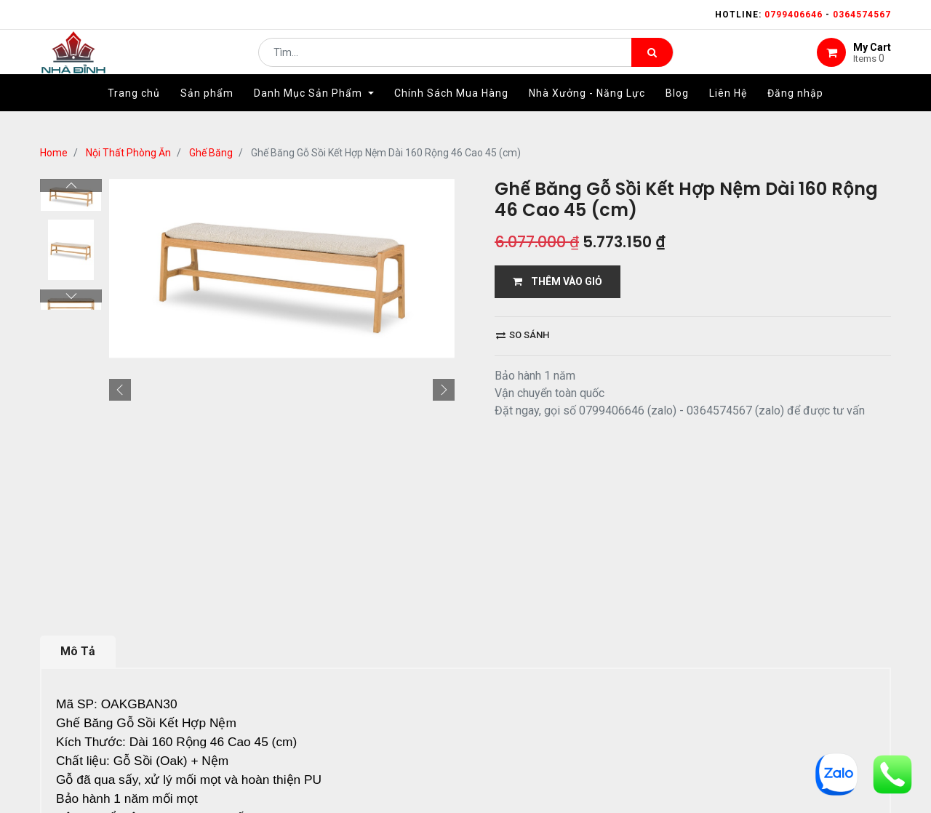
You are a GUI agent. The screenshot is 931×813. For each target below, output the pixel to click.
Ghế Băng (211, 153)
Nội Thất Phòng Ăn (128, 153)
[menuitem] (133, 114)
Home (54, 153)
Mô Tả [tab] (77, 651)
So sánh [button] (522, 334)
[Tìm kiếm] (652, 62)
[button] (120, 390)
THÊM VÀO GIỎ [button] (557, 281)
